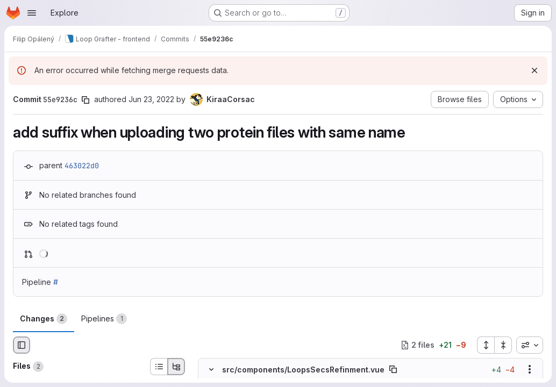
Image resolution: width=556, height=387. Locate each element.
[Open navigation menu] (31, 13)
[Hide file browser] (21, 345)
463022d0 (82, 165)
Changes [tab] (43, 318)
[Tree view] (176, 366)
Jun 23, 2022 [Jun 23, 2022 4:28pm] (151, 99)
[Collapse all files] (503, 345)
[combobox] (529, 345)
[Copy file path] (393, 369)
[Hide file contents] (211, 369)
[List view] (158, 366)
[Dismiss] (534, 70)
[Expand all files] (485, 345)
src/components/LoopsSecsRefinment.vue (303, 369)
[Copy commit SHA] (85, 100)
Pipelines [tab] (104, 318)
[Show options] (529, 369)
